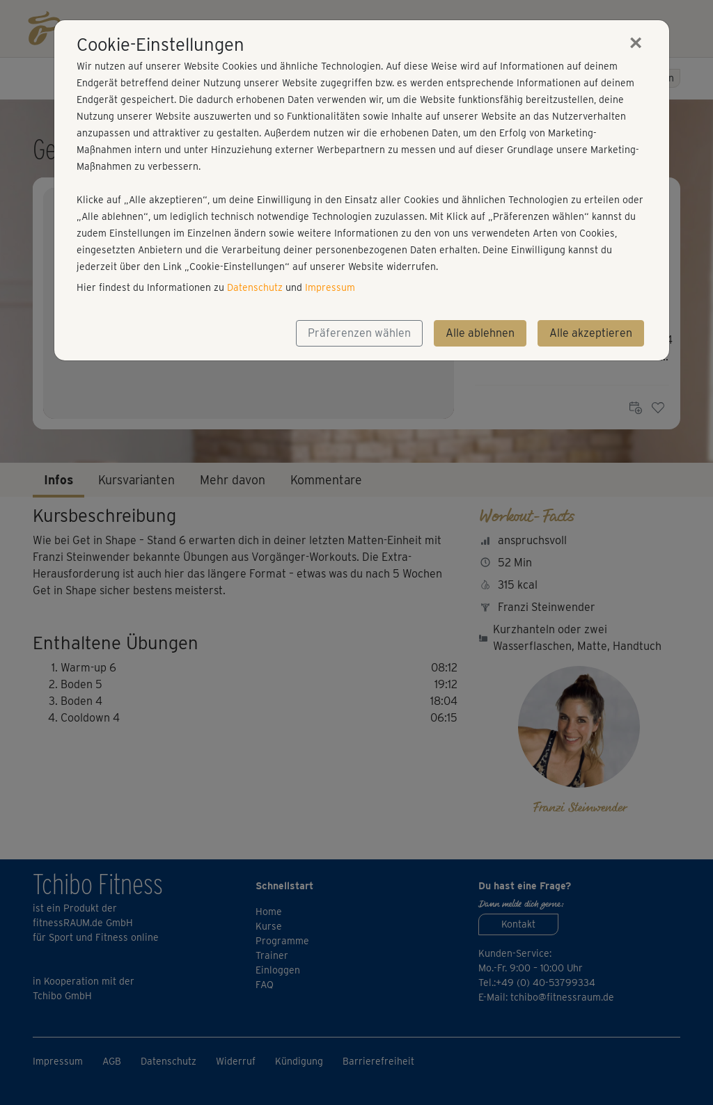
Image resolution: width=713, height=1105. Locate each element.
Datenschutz (255, 287)
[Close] (636, 42)
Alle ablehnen (480, 333)
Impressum (330, 287)
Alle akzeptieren (590, 333)
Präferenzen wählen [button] (359, 333)
